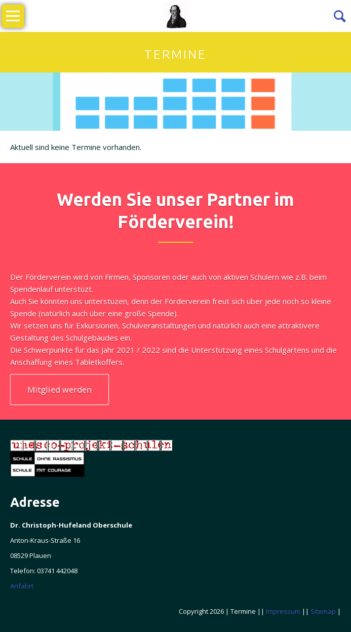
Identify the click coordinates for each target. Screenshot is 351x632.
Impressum (283, 611)
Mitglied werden (59, 389)
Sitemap (323, 611)
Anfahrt (21, 585)
